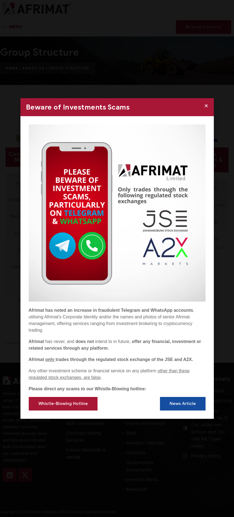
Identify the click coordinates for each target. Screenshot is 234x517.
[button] (206, 106)
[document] (117, 258)
